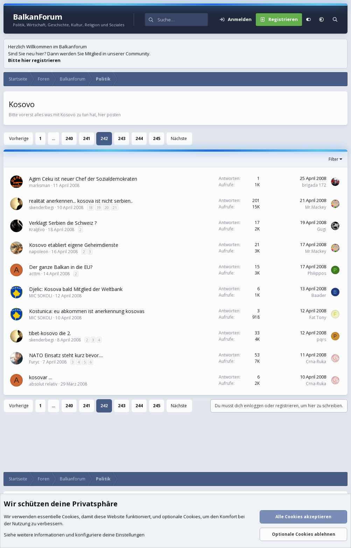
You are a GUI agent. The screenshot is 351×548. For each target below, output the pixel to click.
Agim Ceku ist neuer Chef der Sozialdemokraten (83, 178)
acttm (34, 274)
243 (121, 138)
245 (156, 138)
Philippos (317, 273)
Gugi (321, 229)
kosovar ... (40, 377)
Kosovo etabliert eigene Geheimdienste (73, 245)
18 (91, 207)
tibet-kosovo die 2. (50, 333)
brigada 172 (314, 185)
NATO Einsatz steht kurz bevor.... (66, 355)
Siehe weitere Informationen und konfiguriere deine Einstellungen (74, 535)
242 (104, 138)
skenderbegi (41, 207)
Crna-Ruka (316, 362)
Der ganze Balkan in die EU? (60, 267)
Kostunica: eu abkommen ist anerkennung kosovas (87, 311)
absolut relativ (43, 384)
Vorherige (19, 138)
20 (107, 207)
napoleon (38, 252)
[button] (321, 19)
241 (86, 138)
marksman (39, 185)
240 (69, 138)
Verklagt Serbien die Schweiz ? (63, 223)
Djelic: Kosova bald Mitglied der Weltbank (75, 289)
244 (139, 138)
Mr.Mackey (315, 207)
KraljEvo (37, 230)
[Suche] (182, 19)
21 (115, 207)
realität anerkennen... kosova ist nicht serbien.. (81, 200)
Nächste (179, 138)
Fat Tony (317, 317)
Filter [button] (333, 159)
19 (99, 207)
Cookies (70, 517)
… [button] (53, 138)
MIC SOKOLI (40, 296)
